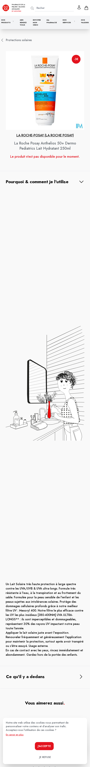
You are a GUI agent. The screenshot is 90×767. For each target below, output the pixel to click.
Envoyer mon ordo (37, 22)
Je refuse (45, 757)
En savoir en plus (15, 734)
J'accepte (44, 746)
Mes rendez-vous (23, 22)
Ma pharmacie (52, 21)
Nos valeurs (85, 21)
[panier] (86, 8)
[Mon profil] (79, 7)
